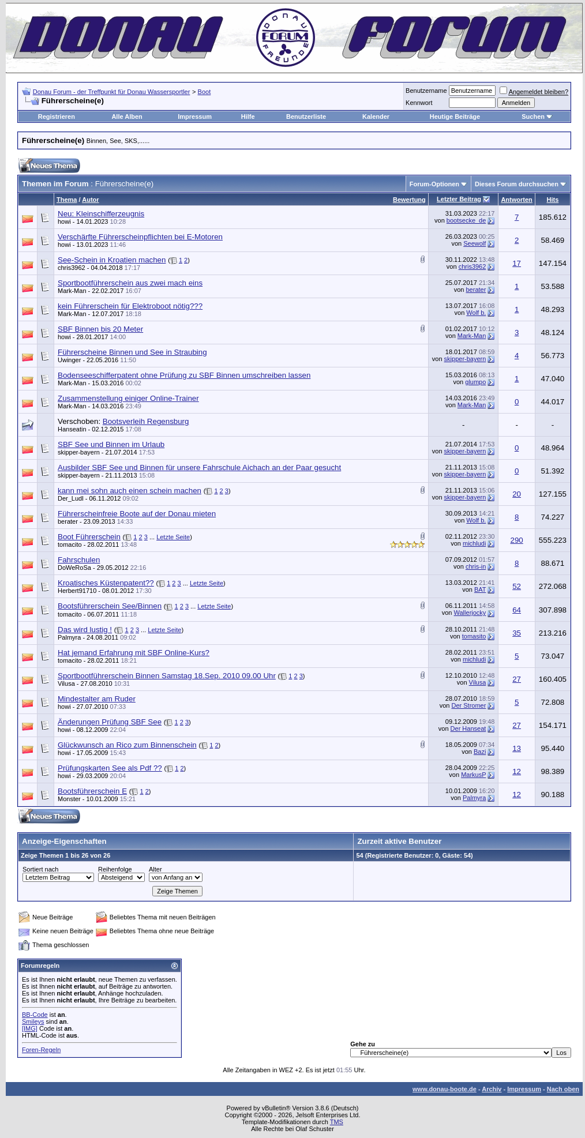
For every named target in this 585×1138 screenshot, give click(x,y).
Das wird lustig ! (85, 629)
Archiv (491, 1089)
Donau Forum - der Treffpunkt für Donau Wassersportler (111, 91)
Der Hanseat (468, 728)
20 (516, 494)
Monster (69, 798)
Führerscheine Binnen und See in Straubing (132, 352)
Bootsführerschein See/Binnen (110, 606)
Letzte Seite (173, 537)
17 (516, 263)
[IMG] (30, 1028)
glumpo (475, 381)
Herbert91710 (77, 590)
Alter (155, 869)
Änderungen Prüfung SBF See (110, 722)
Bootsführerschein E (92, 791)
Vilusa (66, 683)
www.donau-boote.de (444, 1089)
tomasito (474, 636)
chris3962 (71, 267)
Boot (204, 91)
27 (516, 679)
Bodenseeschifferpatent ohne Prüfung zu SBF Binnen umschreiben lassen (184, 375)
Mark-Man (72, 290)
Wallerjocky (470, 612)
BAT (480, 589)
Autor (90, 199)
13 (516, 748)
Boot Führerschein (89, 536)
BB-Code (35, 1014)
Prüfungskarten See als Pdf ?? (110, 768)
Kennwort (419, 102)
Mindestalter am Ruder (97, 698)
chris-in (476, 566)
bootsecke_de (466, 220)
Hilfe (248, 116)
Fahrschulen (79, 559)
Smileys (33, 1021)
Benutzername (426, 90)
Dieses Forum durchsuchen (516, 184)
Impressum (195, 116)
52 (516, 586)
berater (476, 289)
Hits (553, 199)
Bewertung (409, 199)
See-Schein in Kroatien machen (112, 260)
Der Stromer (468, 705)
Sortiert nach (40, 869)
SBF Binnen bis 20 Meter (100, 329)
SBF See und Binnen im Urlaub (111, 444)
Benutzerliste (306, 116)
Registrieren (56, 116)
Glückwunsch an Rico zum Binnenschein (127, 745)
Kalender (375, 116)
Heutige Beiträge (455, 116)
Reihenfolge (115, 869)
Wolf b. (476, 312)
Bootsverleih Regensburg (146, 421)
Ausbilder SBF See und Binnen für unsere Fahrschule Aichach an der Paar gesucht (199, 467)
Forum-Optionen (434, 184)
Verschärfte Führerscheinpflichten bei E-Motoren (140, 236)
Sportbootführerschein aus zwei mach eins (130, 283)
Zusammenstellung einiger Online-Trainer (128, 398)
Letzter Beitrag (459, 199)
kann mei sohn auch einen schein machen (129, 490)
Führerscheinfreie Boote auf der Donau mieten (137, 513)
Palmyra (69, 637)
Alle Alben (126, 116)
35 (516, 633)
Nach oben (563, 1089)
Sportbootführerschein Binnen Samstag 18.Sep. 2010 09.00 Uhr (167, 675)
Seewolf (474, 243)
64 (516, 610)
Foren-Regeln (41, 1049)
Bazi (480, 751)
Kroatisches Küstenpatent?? (106, 583)
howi (64, 221)
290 (516, 540)
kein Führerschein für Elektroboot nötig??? (130, 306)
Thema (67, 199)
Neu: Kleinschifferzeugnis (101, 213)
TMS (336, 1121)
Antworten (516, 199)
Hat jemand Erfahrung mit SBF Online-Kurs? (133, 652)
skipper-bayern (465, 358)
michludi (474, 543)
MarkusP (473, 774)
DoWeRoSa (74, 567)
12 (516, 771)
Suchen (533, 116)
